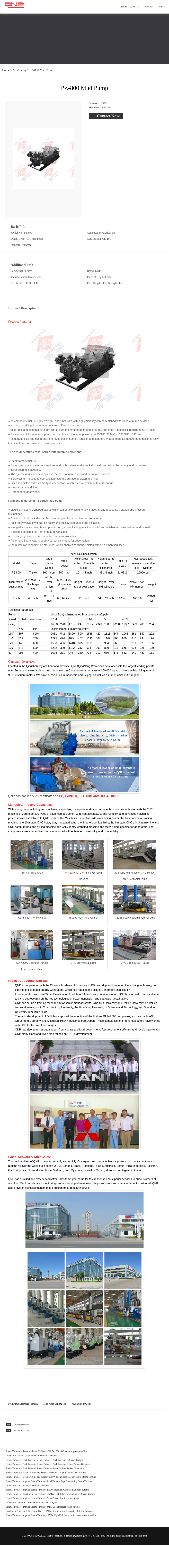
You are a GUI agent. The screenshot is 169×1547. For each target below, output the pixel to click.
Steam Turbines (13, 1453)
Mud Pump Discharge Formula (23, 1406)
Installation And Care (16, 1513)
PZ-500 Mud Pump (21, 1427)
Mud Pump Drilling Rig (54, 1406)
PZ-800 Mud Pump (41, 70)
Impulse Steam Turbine (33, 1483)
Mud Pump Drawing (81, 1406)
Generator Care (35, 1513)
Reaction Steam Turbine (33, 1453)
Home (124, 6)
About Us (135, 6)
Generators (11, 1458)
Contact (161, 6)
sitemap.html (141, 1538)
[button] (10, 160)
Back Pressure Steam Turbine (36, 1462)
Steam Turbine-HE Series (34, 1475)
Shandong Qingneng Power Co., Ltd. (81, 1538)
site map (129, 1538)
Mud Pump (20, 70)
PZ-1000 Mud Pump (21, 1433)
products (149, 6)
